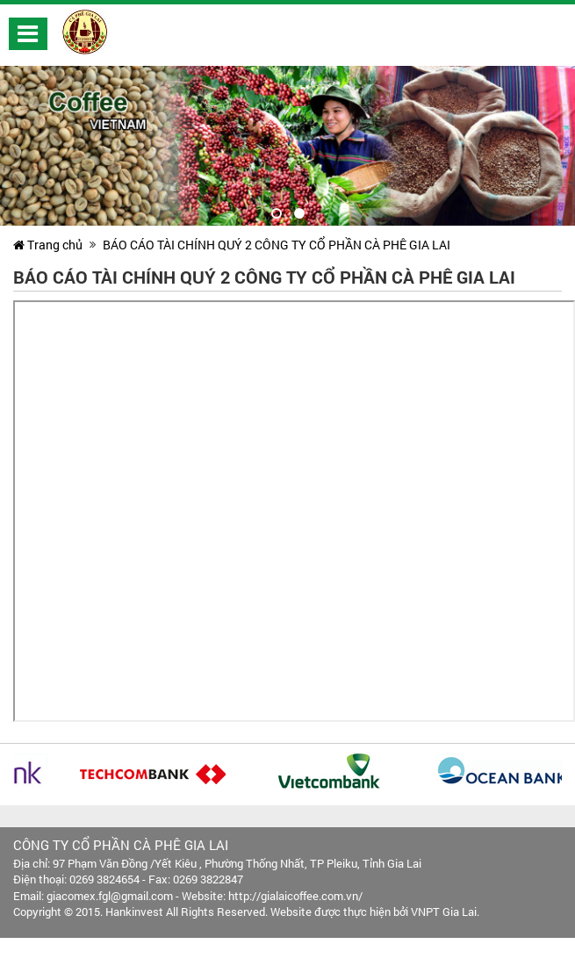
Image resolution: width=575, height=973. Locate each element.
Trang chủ (48, 244)
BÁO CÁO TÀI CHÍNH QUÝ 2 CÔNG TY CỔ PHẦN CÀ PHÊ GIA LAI (276, 244)
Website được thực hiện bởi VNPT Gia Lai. (374, 911)
